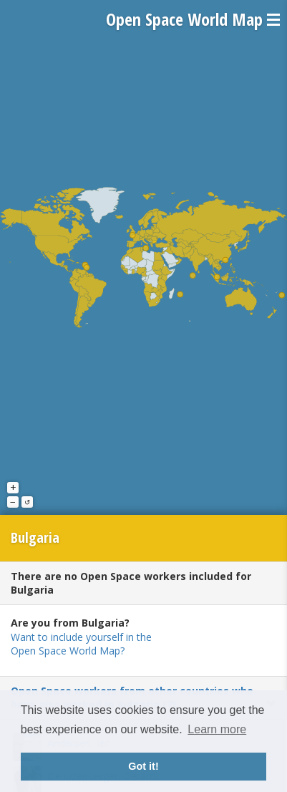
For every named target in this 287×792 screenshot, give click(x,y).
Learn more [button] (217, 729)
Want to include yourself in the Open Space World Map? (81, 644)
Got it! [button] (143, 766)
